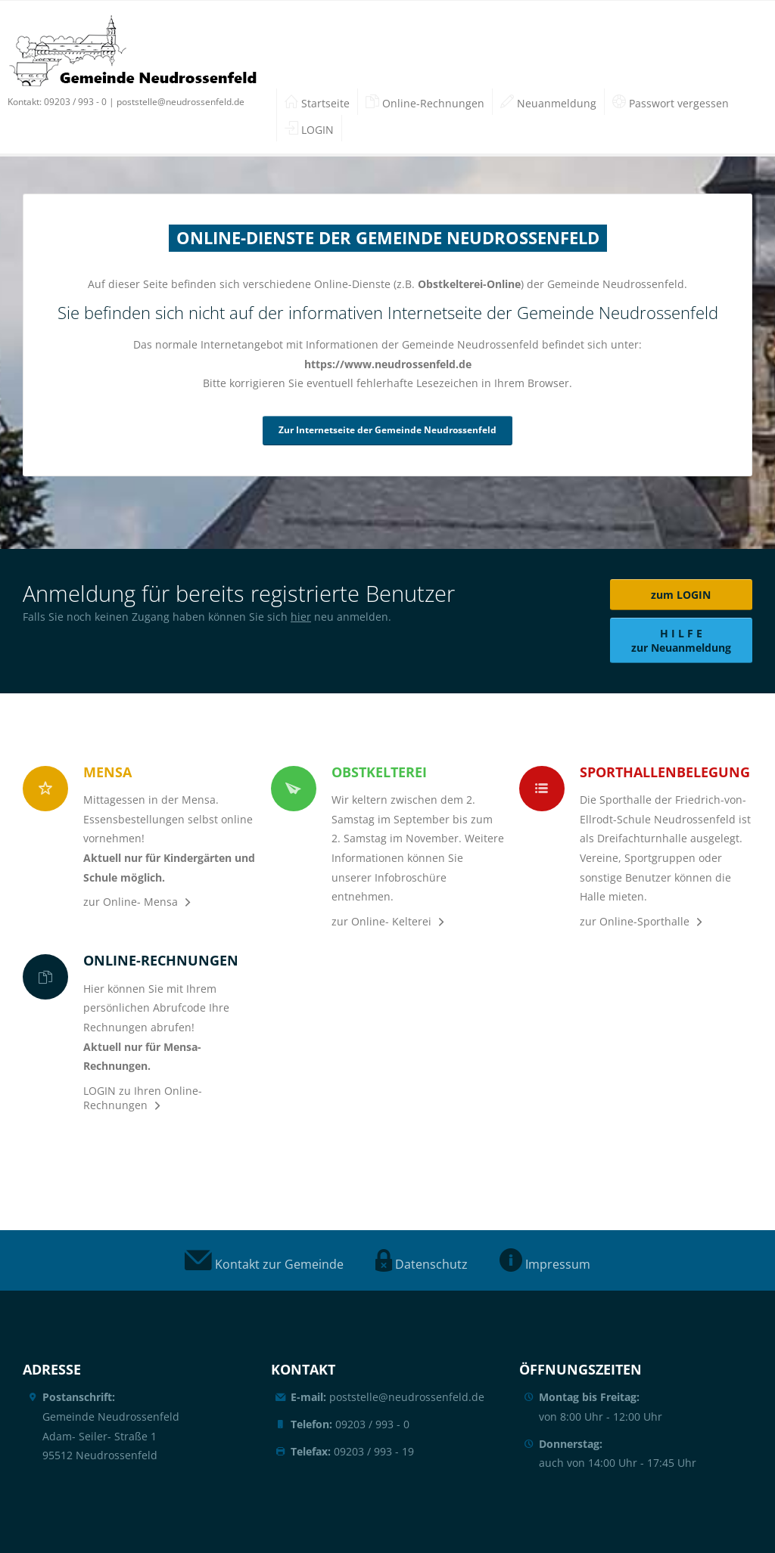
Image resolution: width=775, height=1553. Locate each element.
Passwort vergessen (670, 103)
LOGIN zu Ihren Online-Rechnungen (142, 1097)
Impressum (545, 1264)
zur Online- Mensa (130, 901)
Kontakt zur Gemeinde (264, 1264)
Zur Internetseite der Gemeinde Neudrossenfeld (387, 429)
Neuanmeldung (548, 103)
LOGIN (309, 129)
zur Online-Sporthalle (634, 921)
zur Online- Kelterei (381, 921)
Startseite (317, 103)
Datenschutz (421, 1264)
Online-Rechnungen (425, 103)
